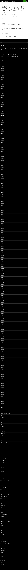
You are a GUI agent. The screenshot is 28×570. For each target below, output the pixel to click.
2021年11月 (2, 158)
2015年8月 (2, 293)
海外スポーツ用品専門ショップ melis (7, 1)
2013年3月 (2, 340)
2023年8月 (2, 120)
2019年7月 (2, 208)
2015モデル (2, 417)
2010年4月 (2, 401)
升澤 (1, 528)
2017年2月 (2, 261)
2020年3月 (2, 194)
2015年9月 (2, 291)
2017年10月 (2, 246)
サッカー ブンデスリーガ (4, 456)
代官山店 (1, 525)
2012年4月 (2, 360)
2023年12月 (2, 113)
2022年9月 (2, 140)
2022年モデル (2, 429)
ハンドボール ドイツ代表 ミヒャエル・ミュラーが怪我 (14, 24)
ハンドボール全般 (3, 487)
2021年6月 (2, 167)
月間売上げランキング (3, 537)
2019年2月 (2, 217)
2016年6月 (2, 275)
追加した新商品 (2, 548)
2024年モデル (2, 433)
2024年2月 (2, 109)
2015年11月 (2, 288)
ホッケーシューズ (3, 510)
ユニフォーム (2, 512)
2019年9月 (2, 205)
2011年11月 (2, 369)
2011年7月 (2, 376)
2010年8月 (2, 394)
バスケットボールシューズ (4, 494)
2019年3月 (2, 216)
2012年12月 (2, 345)
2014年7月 (2, 313)
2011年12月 (2, 367)
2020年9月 (2, 183)
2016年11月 (2, 266)
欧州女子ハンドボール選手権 (5, 543)
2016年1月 (2, 284)
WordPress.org (2, 564)
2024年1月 (2, 111)
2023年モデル (2, 431)
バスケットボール (3, 492)
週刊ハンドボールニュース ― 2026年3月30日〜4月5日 (9, 56)
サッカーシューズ (3, 458)
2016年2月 (2, 282)
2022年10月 (2, 138)
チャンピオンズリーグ (5, 5)
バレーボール (2, 498)
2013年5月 (2, 336)
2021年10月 (2, 160)
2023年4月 (2, 127)
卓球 (1, 530)
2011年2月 (2, 383)
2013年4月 (2, 338)
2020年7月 (2, 187)
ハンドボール (2, 478)
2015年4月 (2, 297)
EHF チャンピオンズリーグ (4, 442)
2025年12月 (2, 70)
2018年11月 (2, 223)
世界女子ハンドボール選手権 (5, 519)
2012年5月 (2, 358)
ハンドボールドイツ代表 (4, 483)
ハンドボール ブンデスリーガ (5, 480)
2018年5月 (2, 234)
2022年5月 (2, 147)
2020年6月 (2, 189)
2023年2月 (2, 131)
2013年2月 (2, 342)
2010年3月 (2, 403)
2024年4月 (2, 106)
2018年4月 (2, 235)
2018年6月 (2, 232)
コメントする (13, 14)
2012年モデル (2, 411)
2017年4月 (2, 257)
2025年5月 (2, 82)
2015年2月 (2, 300)
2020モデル (2, 426)
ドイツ (1, 474)
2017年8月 (2, 250)
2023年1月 (2, 133)
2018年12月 (2, 221)
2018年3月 (2, 237)
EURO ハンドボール (3, 444)
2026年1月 (2, 68)
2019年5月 (2, 212)
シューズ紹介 (2, 460)
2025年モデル (2, 435)
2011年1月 (2, 385)
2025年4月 (2, 84)
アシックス (2, 451)
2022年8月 (2, 142)
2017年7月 (2, 252)
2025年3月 (2, 86)
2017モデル (2, 420)
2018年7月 (2, 230)
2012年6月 (2, 356)
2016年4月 (2, 279)
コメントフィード (3, 562)
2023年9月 (2, 118)
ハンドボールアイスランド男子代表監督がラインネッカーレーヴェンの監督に (14, 28)
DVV (1, 440)
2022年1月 (2, 154)
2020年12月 (2, 178)
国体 (1, 532)
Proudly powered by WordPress (4, 568)
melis (9, 14)
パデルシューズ (2, 505)
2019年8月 (2, 207)
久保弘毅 (1, 523)
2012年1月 (2, 365)
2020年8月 (2, 185)
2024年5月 (2, 104)
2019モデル (2, 424)
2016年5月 (2, 277)
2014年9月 (2, 309)
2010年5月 (2, 399)
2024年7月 (2, 100)
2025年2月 (2, 88)
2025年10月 (2, 73)
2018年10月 (2, 225)
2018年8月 (2, 228)
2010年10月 (2, 390)
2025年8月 (2, 77)
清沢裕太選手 (2, 546)
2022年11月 (2, 136)
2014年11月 (2, 306)
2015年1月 (2, 302)
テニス (1, 469)
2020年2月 (2, 196)
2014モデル (2, 415)
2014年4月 (2, 318)
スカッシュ (2, 462)
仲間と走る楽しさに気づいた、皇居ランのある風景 (8, 52)
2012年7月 (2, 354)
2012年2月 (2, 363)
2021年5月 (2, 169)
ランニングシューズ (3, 516)
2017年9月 (2, 248)
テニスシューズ (2, 471)
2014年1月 (2, 324)
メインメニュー (27, 1)
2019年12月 (2, 199)
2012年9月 (2, 351)
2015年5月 (2, 295)
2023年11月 (2, 115)
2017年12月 (2, 243)
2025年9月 (2, 75)
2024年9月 (2, 97)
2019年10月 (2, 203)
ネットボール (2, 476)
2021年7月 (2, 165)
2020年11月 (2, 180)
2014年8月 (2, 311)
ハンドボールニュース (3, 485)
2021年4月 (2, 171)
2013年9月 (2, 331)
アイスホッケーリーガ (3, 449)
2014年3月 (2, 320)
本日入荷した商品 (3, 541)
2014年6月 (2, 315)
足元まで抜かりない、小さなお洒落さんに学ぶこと (8, 54)
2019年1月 (2, 219)
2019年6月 (2, 210)
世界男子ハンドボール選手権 (5, 521)
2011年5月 (2, 378)
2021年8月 (2, 163)
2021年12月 (2, 156)
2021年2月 (2, 174)
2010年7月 (2, 396)
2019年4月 (2, 214)
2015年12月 (2, 286)
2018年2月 (2, 239)
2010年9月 (2, 392)
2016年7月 (2, 273)
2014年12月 (2, 304)
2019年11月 (2, 201)
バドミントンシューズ (3, 496)
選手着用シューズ (3, 550)
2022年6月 (2, 145)
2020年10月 (2, 181)
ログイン (12, 36)
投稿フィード (2, 560)
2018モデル (2, 422)
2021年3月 (2, 172)
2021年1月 (2, 176)
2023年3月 (2, 129)
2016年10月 (2, 268)
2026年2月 (2, 66)
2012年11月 (2, 347)
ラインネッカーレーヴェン (4, 514)
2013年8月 (2, 333)
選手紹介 (1, 552)
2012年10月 (2, 349)
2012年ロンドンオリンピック (5, 413)
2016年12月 (2, 264)
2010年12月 (2, 387)
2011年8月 (2, 374)
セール (1, 465)
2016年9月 (2, 270)
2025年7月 (2, 79)
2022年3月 (2, 151)
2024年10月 (2, 95)
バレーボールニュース (3, 501)
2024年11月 (2, 93)
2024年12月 (2, 91)
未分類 (1, 539)
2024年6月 (2, 102)
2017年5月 (2, 255)
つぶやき (1, 447)
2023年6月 (2, 124)
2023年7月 (2, 122)
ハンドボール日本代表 (3, 489)
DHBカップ (2, 438)
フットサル (2, 507)
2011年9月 (2, 372)
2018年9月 (2, 226)
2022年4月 (2, 149)
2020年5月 (2, 190)
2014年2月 (2, 322)
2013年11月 (2, 327)
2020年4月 (2, 192)
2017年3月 (2, 259)
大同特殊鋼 (2, 534)
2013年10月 (2, 329)
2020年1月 (2, 198)
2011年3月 (2, 381)
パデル (1, 503)
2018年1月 (2, 241)
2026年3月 (2, 64)
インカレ (1, 453)
